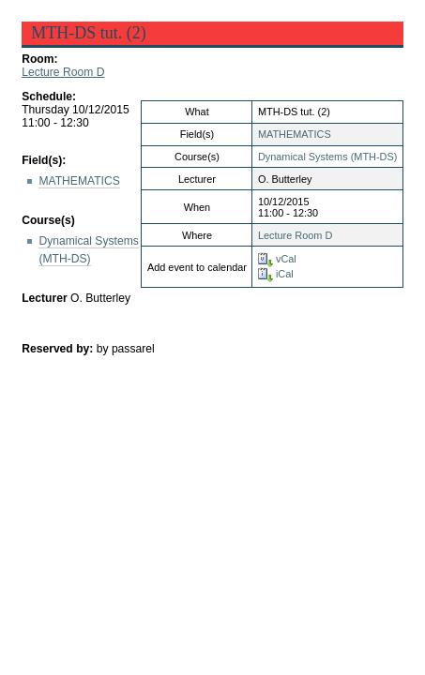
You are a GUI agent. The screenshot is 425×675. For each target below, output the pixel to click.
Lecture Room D (63, 72)
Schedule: (49, 96)
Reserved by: (59, 348)
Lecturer (45, 298)
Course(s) (48, 220)
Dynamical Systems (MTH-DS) (327, 156)
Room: (39, 59)
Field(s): (44, 160)
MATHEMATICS (294, 134)
